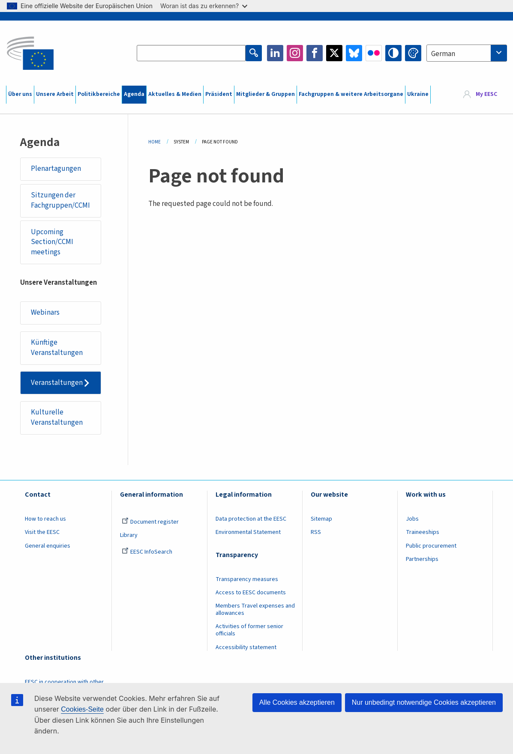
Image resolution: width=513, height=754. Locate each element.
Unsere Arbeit (55, 94)
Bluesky (354, 53)
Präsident (218, 94)
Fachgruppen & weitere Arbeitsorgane (351, 94)
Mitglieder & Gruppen (265, 94)
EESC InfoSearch (147, 552)
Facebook (314, 53)
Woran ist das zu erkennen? (203, 5)
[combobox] (466, 53)
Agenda (134, 94)
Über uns (20, 94)
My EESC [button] (486, 94)
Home (154, 142)
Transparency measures (247, 579)
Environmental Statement (248, 532)
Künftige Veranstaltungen (57, 347)
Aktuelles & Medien (174, 94)
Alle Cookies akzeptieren (297, 702)
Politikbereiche (99, 94)
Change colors (413, 53)
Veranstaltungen (57, 383)
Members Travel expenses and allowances (255, 609)
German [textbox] (443, 54)
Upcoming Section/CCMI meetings (52, 242)
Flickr (374, 53)
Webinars (45, 312)
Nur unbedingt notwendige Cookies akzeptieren (424, 702)
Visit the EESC (42, 532)
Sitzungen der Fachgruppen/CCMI (60, 200)
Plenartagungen (56, 169)
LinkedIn (275, 53)
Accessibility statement (246, 647)
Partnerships (422, 559)
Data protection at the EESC (251, 519)
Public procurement (431, 546)
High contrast (393, 53)
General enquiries (47, 546)
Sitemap (321, 519)
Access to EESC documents (251, 592)
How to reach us (45, 519)
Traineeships (422, 532)
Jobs (412, 519)
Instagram (295, 53)
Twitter (334, 53)
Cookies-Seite (82, 709)
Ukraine (418, 94)
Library (129, 535)
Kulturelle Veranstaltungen (57, 417)
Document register (150, 522)
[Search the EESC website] (191, 53)
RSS (316, 532)
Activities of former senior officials (249, 630)
